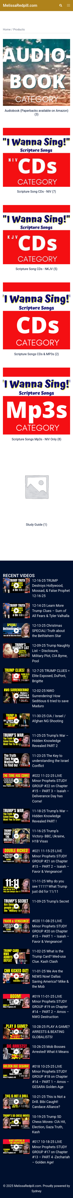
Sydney (36, 1191)
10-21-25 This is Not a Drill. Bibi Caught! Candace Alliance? (48, 1102)
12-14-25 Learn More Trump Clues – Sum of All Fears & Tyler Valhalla (50, 611)
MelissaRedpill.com (20, 5)
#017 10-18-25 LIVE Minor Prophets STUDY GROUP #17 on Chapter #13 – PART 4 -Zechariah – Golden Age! (51, 1152)
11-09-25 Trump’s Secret (50, 901)
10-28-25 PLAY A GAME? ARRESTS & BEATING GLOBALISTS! (51, 1032)
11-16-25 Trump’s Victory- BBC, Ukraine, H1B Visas (48, 836)
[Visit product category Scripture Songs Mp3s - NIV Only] (36, 404)
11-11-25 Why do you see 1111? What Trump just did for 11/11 (49, 886)
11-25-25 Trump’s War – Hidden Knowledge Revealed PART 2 (50, 741)
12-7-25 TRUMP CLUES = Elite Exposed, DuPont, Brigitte (51, 676)
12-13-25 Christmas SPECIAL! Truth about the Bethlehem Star (48, 631)
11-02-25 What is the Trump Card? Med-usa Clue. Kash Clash (49, 956)
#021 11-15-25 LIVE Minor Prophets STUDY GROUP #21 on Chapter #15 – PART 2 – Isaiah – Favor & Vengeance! (50, 861)
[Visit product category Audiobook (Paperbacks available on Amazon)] (36, 77)
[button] (60, 5)
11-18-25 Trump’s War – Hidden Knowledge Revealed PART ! (50, 816)
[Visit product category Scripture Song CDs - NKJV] (36, 238)
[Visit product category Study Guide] (36, 489)
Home (7, 29)
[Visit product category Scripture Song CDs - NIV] (36, 160)
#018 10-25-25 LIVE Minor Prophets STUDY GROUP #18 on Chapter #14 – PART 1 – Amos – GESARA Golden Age (50, 1077)
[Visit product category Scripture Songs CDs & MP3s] (36, 319)
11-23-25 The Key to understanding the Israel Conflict (50, 761)
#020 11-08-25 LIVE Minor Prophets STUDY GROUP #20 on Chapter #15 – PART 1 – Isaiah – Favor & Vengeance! (50, 931)
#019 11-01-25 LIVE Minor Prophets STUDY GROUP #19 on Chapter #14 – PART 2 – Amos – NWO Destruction (50, 1007)
